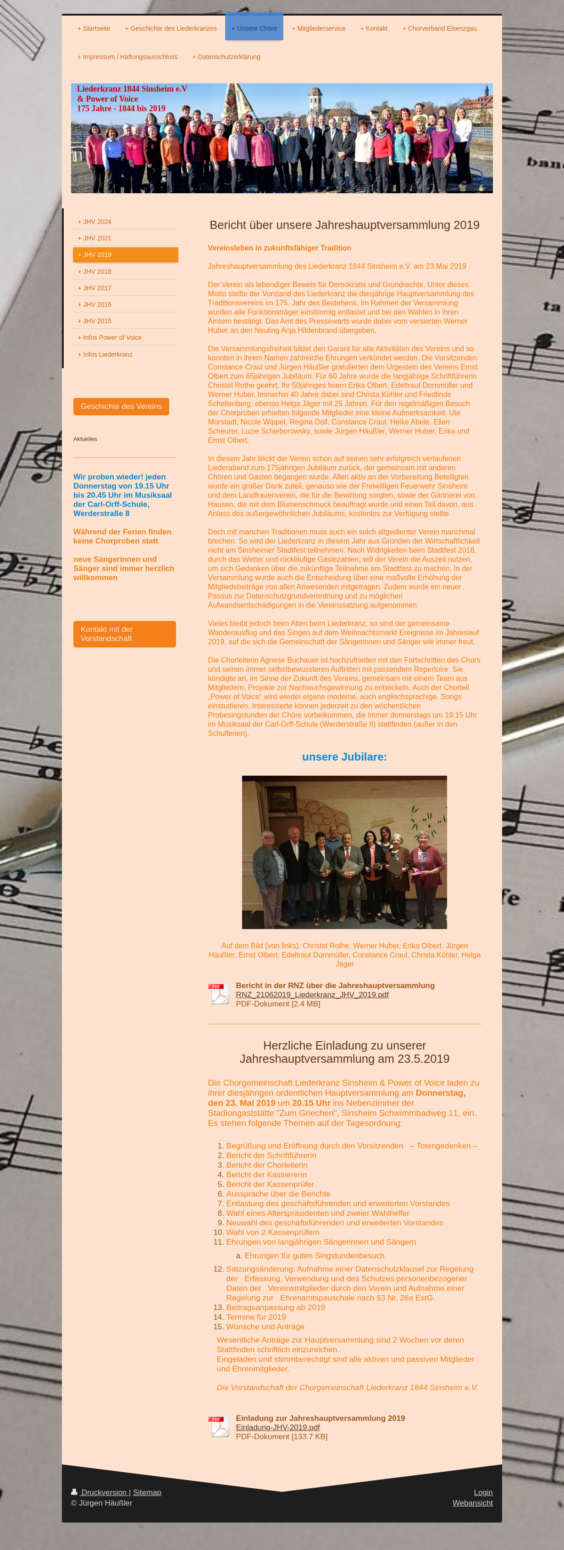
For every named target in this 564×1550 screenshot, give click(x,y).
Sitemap (147, 1492)
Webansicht (473, 1503)
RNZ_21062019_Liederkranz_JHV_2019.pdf (312, 994)
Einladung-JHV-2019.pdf (278, 1427)
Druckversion (100, 1492)
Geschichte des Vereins (121, 406)
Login (483, 1492)
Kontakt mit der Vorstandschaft (107, 634)
